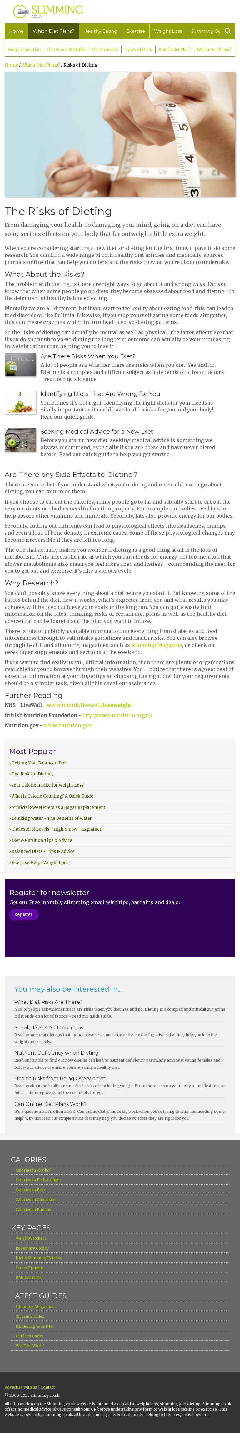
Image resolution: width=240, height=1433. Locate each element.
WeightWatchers (31, 1238)
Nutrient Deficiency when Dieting (56, 1053)
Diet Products (105, 49)
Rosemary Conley (32, 1248)
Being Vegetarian (24, 49)
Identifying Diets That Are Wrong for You (100, 393)
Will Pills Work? (30, 1345)
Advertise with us (21, 1387)
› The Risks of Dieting (31, 774)
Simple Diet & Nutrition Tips (48, 1028)
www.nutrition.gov (67, 725)
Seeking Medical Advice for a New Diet (97, 431)
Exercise (135, 31)
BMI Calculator (29, 1277)
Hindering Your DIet (35, 1326)
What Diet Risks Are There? (48, 1002)
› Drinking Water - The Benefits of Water (50, 818)
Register (23, 914)
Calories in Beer (31, 1189)
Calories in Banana (33, 1209)
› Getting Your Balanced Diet (38, 763)
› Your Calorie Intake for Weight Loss (46, 785)
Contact (48, 1387)
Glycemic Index (30, 1316)
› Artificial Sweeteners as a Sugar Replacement (57, 807)
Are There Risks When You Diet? (88, 356)
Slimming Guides (210, 31)
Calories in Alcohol (33, 1170)
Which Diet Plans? (53, 31)
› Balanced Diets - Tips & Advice (42, 851)
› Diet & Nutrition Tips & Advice (40, 840)
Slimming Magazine (156, 645)
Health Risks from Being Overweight (60, 1079)
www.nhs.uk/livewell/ (89, 705)
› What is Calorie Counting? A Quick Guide (51, 796)
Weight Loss (168, 31)
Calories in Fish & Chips (38, 1179)
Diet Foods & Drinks (66, 49)
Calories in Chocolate (35, 1199)
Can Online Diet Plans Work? (50, 1104)
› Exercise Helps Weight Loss (38, 862)
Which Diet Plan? (175, 49)
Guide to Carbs (29, 1336)
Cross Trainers (30, 1268)
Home (16, 31)
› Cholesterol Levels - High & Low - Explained (55, 829)
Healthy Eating (100, 31)
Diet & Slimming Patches (39, 1258)
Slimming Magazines (36, 1306)
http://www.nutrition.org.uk (117, 715)
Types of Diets (138, 49)
